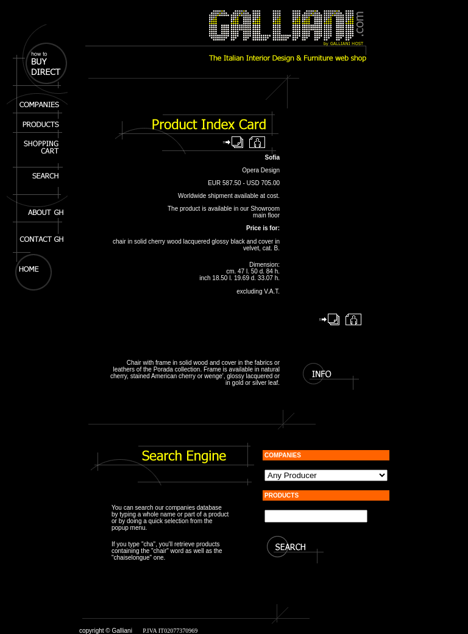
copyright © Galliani (105, 630)
